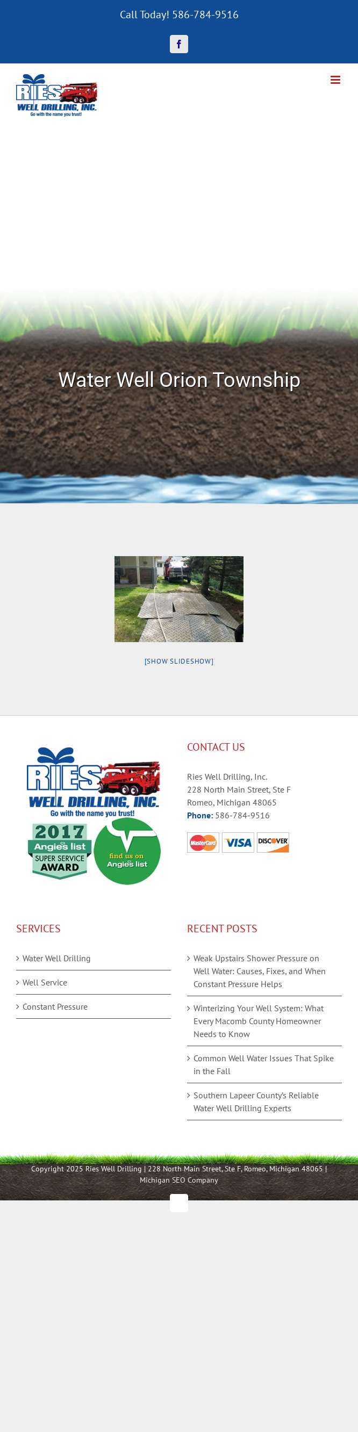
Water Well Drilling (57, 958)
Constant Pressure (55, 1006)
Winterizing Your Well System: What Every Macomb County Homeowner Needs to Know (259, 1021)
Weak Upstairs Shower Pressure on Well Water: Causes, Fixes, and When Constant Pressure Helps (260, 971)
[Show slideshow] (179, 661)
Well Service (45, 982)
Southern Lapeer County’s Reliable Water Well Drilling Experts (256, 1101)
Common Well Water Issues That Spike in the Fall (264, 1064)
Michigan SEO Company (179, 1180)
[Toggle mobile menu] (336, 79)
